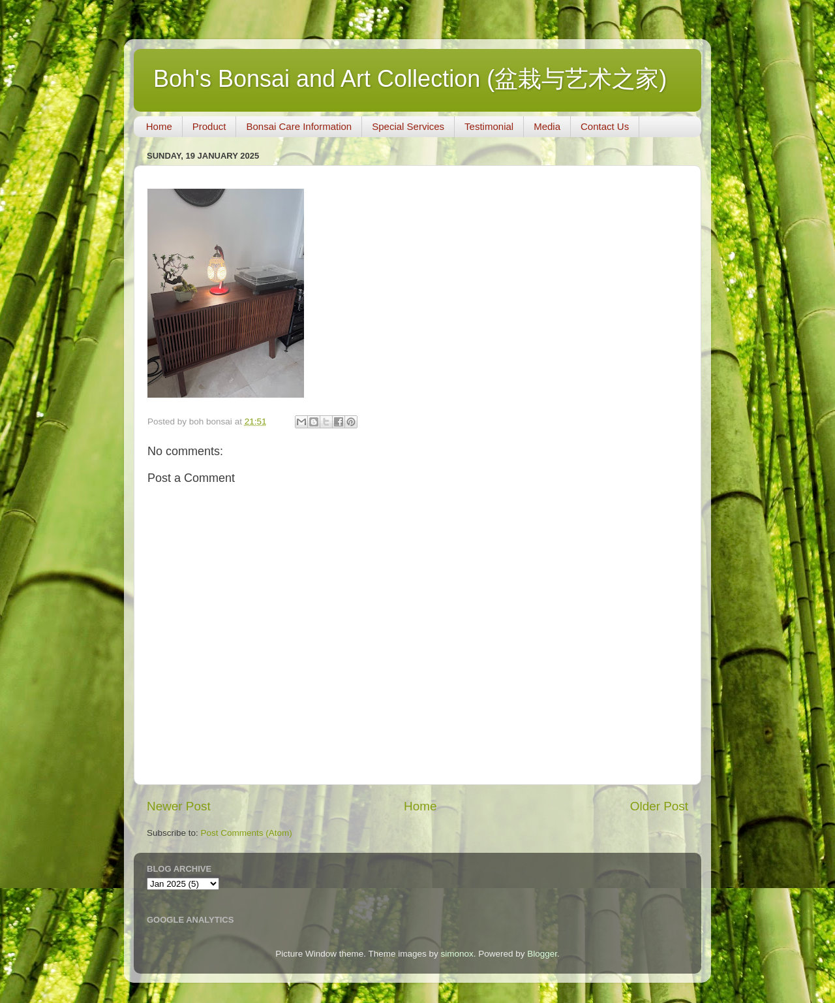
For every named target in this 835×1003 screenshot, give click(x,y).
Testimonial (488, 126)
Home (159, 126)
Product (209, 126)
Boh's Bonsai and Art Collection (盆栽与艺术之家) (410, 78)
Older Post (659, 806)
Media (547, 126)
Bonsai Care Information (299, 126)
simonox (456, 954)
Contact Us (605, 126)
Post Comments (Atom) (246, 833)
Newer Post (179, 806)
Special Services (408, 126)
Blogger (542, 954)
